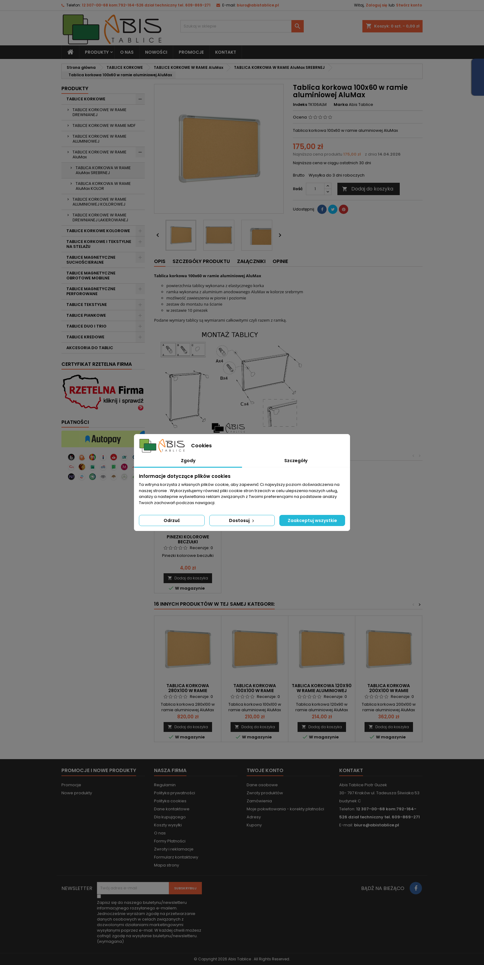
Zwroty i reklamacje (174, 849)
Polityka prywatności (174, 793)
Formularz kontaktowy (176, 857)
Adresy (254, 817)
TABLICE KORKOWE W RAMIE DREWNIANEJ (100, 112)
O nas (127, 52)
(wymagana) (149, 922)
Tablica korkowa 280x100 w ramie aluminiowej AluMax (188, 691)
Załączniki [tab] (251, 261)
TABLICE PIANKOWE (86, 315)
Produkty (97, 52)
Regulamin (165, 785)
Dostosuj (242, 520)
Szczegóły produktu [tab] (201, 261)
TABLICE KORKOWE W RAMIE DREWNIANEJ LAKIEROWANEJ (100, 217)
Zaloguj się (376, 5)
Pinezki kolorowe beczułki (188, 539)
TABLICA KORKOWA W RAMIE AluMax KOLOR (103, 186)
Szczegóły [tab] (295, 460)
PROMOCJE (191, 52)
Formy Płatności (170, 841)
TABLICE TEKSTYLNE (86, 304)
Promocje (71, 785)
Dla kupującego (170, 817)
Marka (341, 104)
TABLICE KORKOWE (85, 99)
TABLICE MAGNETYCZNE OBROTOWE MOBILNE (90, 275)
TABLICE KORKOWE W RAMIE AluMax (100, 154)
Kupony (254, 825)
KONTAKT (225, 52)
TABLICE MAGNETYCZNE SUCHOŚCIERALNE (90, 259)
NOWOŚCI (156, 52)
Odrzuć (172, 520)
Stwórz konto (409, 5)
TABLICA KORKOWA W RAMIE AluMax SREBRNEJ (103, 170)
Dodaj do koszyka (367, 188)
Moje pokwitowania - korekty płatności (285, 809)
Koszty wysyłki (168, 825)
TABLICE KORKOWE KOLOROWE (98, 231)
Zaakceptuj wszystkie (312, 520)
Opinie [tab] (280, 261)
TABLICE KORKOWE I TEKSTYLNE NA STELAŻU (98, 244)
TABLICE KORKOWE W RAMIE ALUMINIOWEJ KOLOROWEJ (100, 201)
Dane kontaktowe (172, 809)
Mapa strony (166, 865)
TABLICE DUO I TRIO (86, 326)
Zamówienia (259, 801)
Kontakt (351, 770)
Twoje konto (265, 770)
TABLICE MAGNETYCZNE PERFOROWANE (90, 291)
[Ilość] (315, 189)
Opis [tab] (159, 261)
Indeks (300, 104)
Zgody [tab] (188, 460)
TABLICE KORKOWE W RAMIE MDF (104, 125)
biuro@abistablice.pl (258, 5)
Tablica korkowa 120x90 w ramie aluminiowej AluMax (322, 691)
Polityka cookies (170, 801)
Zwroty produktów (265, 793)
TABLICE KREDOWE (85, 337)
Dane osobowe (262, 785)
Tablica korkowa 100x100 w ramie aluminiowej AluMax (255, 691)
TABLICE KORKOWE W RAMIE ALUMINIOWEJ (100, 138)
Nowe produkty (76, 793)
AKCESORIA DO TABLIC (89, 348)
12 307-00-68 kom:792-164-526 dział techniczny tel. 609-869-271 (146, 5)
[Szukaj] (242, 26)
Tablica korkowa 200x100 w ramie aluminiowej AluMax (389, 691)
